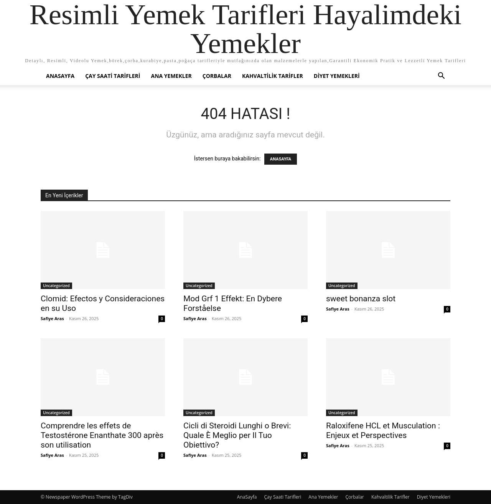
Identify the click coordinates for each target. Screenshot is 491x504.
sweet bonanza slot (360, 298)
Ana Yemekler (171, 75)
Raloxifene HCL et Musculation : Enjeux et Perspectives (383, 430)
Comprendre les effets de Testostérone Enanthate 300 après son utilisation (102, 435)
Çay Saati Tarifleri (112, 75)
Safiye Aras (52, 318)
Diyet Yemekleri (337, 75)
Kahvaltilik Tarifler (272, 75)
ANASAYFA (280, 159)
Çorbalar (217, 75)
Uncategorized (56, 285)
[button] (441, 76)
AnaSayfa (60, 75)
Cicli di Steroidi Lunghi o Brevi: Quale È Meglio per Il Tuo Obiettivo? (237, 435)
